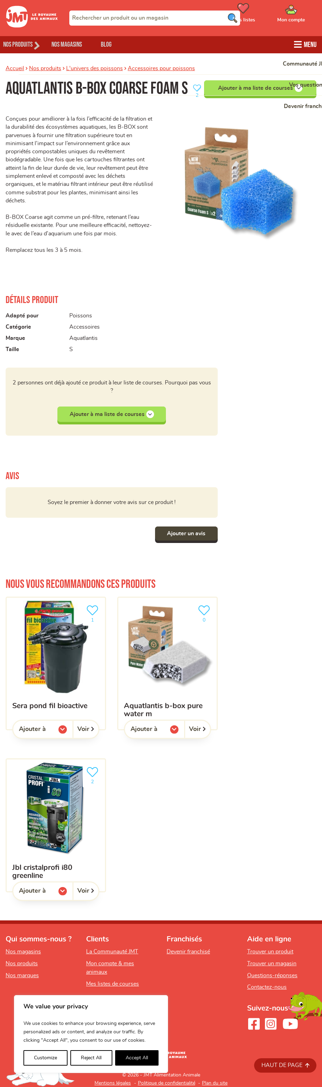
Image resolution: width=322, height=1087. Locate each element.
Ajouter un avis (184, 533)
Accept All (137, 1057)
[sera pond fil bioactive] (56, 663)
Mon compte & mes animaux (110, 968)
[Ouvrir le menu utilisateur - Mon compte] (301, 15)
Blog (122, 44)
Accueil (15, 68)
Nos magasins (77, 44)
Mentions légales (112, 1083)
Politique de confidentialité (166, 1083)
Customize (45, 1057)
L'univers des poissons (94, 68)
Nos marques (22, 975)
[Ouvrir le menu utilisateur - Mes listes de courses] (261, 15)
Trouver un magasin (271, 963)
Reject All (91, 1057)
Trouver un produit (270, 951)
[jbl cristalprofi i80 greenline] (56, 825)
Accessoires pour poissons (161, 68)
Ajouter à (46, 731)
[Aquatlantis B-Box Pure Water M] (167, 663)
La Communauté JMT (112, 951)
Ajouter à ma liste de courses (260, 87)
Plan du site (214, 1083)
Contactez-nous (267, 987)
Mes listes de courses (112, 984)
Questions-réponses (272, 975)
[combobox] (154, 18)
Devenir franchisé (188, 951)
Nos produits (45, 68)
